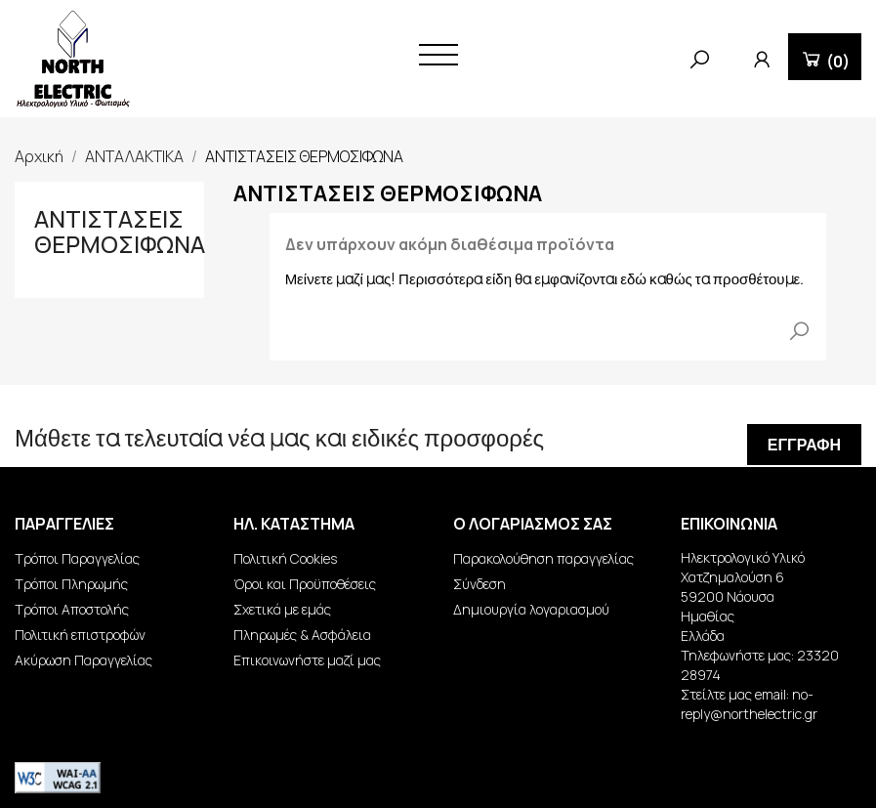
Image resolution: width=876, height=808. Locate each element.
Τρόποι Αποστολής (72, 609)
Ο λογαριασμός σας (532, 523)
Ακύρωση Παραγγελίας (83, 660)
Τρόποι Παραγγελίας (77, 558)
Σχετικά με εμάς (282, 609)
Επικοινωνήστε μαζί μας (307, 660)
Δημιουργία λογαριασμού (531, 609)
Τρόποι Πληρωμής (71, 583)
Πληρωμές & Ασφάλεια (302, 634)
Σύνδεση (479, 583)
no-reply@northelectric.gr (749, 704)
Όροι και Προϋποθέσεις (304, 583)
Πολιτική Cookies (285, 558)
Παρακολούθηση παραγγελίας (543, 558)
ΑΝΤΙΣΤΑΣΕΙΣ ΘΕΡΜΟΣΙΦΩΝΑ (119, 231)
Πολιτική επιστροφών (80, 634)
